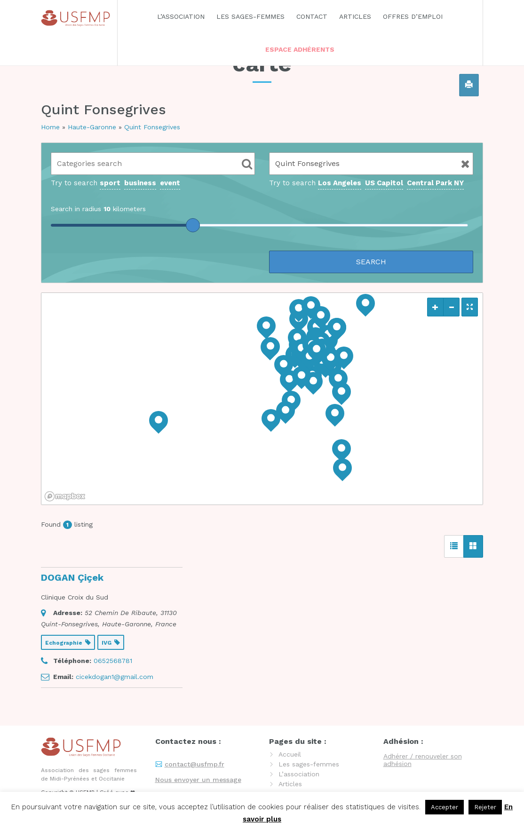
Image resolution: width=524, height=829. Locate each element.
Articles (355, 16)
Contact (311, 16)
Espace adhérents (299, 49)
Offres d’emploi (413, 16)
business (140, 183)
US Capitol (384, 183)
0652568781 (113, 660)
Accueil (289, 754)
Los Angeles (339, 183)
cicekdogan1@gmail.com (114, 676)
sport (110, 183)
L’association (181, 16)
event (170, 183)
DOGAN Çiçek (72, 577)
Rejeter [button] (485, 807)
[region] (262, 399)
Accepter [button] (444, 807)
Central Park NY (435, 183)
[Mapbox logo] (65, 496)
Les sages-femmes (250, 16)
